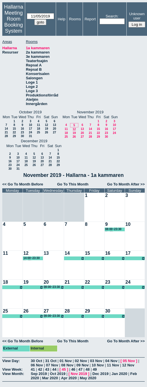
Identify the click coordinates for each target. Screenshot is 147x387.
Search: (112, 16)
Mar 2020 (50, 378)
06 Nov (37, 365)
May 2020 (88, 378)
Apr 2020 (69, 378)
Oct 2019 (57, 374)
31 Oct (51, 361)
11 (38, 125)
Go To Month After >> (126, 184)
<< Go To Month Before (22, 184)
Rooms (75, 19)
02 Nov (81, 361)
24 (30, 132)
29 (14, 136)
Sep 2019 (39, 374)
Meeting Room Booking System (13, 22)
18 (38, 128)
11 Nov (113, 365)
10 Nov (98, 365)
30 (22, 136)
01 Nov (65, 361)
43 (47, 369)
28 (6, 136)
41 (33, 369)
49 (95, 369)
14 (6, 128)
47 (80, 369)
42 (40, 369)
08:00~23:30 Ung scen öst (75, 258)
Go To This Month (73, 184)
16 (22, 128)
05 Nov (129, 361)
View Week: (12, 369)
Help (61, 19)
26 (46, 132)
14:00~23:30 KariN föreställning (32, 258)
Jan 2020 (119, 374)
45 (64, 369)
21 (6, 132)
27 (54, 132)
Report (90, 19)
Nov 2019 (79, 374)
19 (46, 128)
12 (46, 125)
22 (14, 132)
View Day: (11, 361)
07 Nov (52, 365)
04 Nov (111, 361)
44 (54, 369)
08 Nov (67, 365)
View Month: (13, 374)
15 (14, 128)
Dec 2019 (100, 374)
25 (38, 132)
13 (54, 125)
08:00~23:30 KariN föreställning (113, 229)
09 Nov (82, 365)
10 (30, 125)
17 (30, 128)
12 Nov (128, 365)
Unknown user (136, 16)
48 (88, 369)
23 (22, 132)
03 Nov (96, 361)
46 (73, 369)
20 (54, 128)
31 (30, 136)
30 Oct (36, 361)
